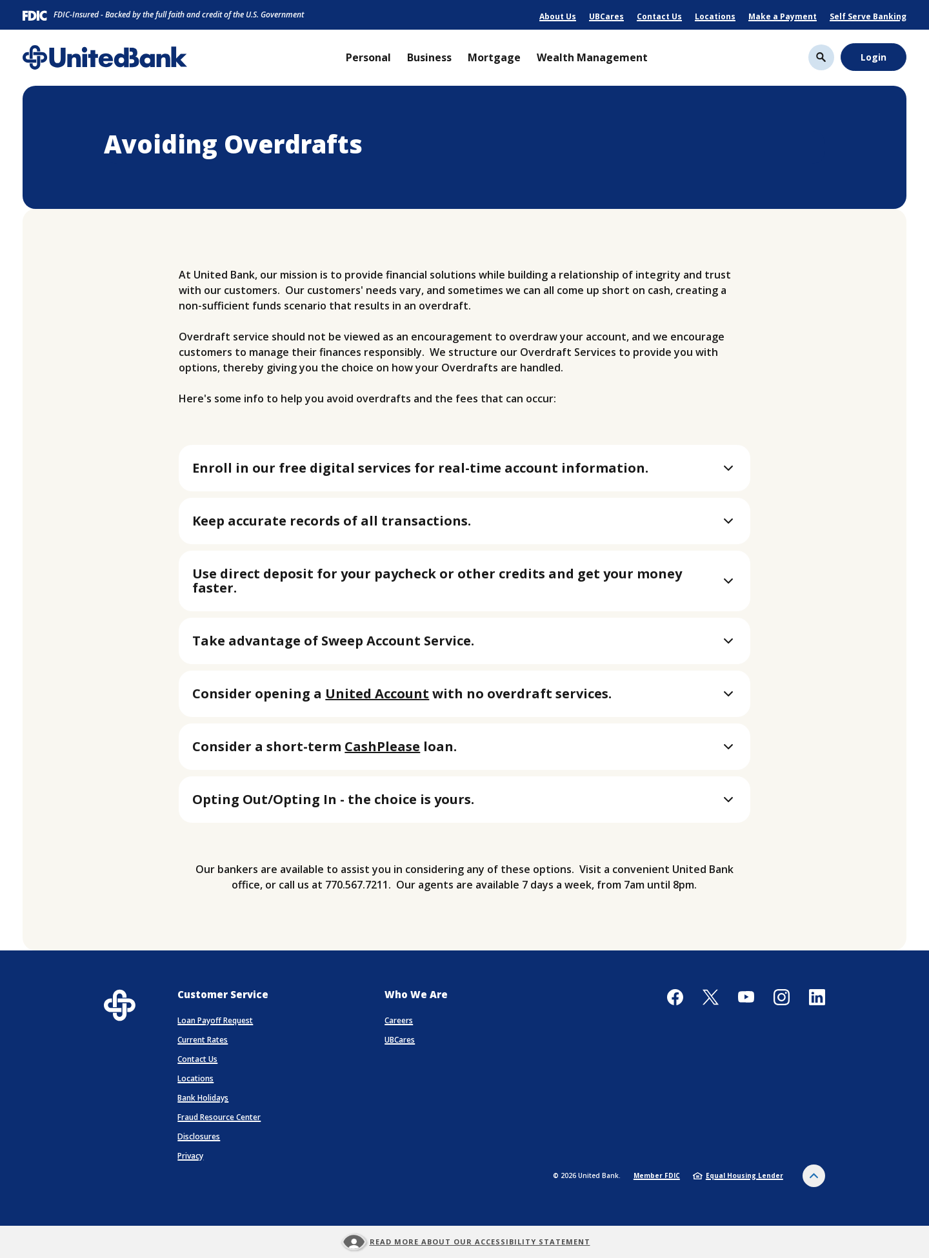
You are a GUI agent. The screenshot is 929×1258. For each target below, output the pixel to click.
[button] (464, 468)
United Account (377, 693)
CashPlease (382, 746)
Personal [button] (368, 57)
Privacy (190, 1155)
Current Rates (202, 1039)
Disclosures (198, 1136)
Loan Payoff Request (215, 1020)
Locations (715, 16)
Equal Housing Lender (738, 1175)
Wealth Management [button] (592, 57)
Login (873, 57)
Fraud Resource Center (219, 1117)
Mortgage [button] (494, 57)
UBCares (606, 16)
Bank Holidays (202, 1097)
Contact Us (659, 16)
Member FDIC (657, 1175)
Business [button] (429, 57)
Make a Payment (782, 16)
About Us (557, 16)
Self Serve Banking (868, 16)
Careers (399, 1020)
